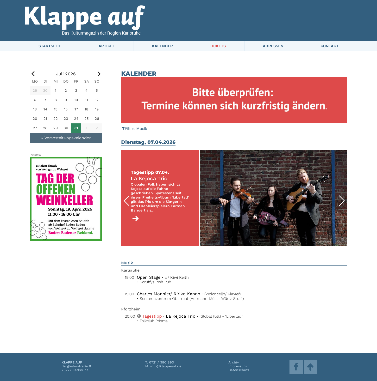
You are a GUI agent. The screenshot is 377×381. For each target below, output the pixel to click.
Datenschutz (238, 370)
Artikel (107, 46)
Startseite (50, 46)
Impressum (237, 366)
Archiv (233, 362)
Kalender (162, 46)
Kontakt (329, 46)
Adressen (273, 46)
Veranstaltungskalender (65, 138)
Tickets (218, 46)
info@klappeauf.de (165, 366)
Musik (141, 128)
